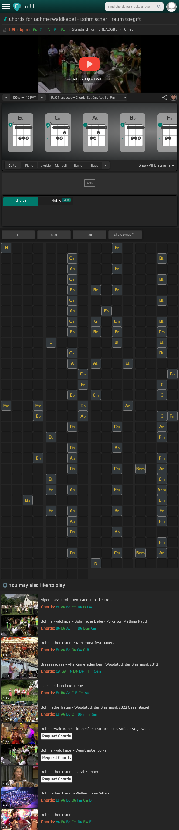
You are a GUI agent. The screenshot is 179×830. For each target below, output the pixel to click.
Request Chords (56, 736)
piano (29, 165)
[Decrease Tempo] (6, 97)
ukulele (45, 165)
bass (94, 165)
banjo (78, 165)
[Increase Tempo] (42, 97)
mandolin (62, 165)
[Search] (159, 6)
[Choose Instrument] (105, 165)
